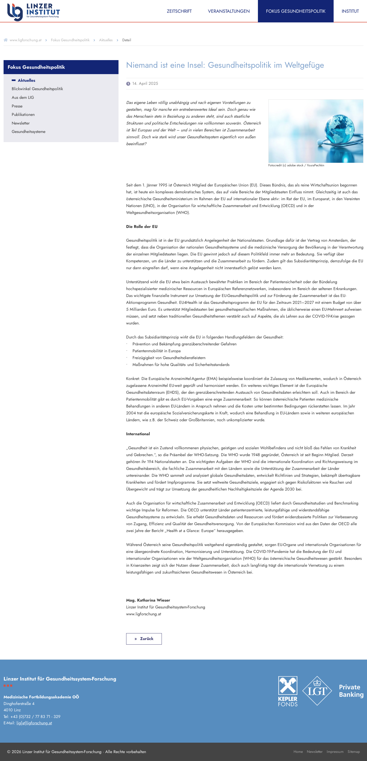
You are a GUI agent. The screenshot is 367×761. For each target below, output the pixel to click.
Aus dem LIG (23, 97)
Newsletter (21, 123)
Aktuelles (106, 40)
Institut (350, 11)
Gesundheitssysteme (28, 131)
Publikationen (23, 114)
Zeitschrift (179, 11)
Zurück (146, 639)
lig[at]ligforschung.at (34, 723)
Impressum (335, 751)
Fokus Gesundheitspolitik (295, 11)
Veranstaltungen (229, 11)
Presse (17, 106)
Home (298, 751)
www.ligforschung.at (25, 40)
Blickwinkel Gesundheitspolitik (37, 89)
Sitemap (354, 751)
